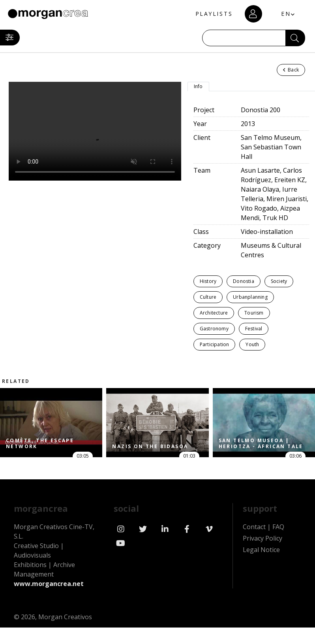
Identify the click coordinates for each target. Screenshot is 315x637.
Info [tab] (198, 86)
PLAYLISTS (213, 14)
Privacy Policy (262, 538)
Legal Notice (261, 549)
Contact (254, 526)
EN (286, 13)
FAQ (278, 526)
